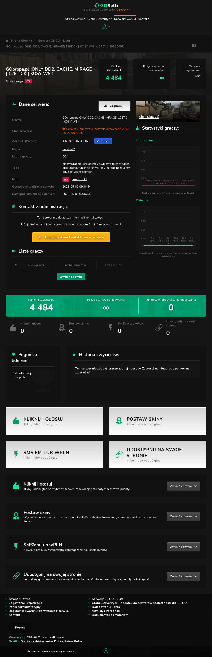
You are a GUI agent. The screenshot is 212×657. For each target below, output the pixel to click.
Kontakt (143, 19)
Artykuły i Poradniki (106, 611)
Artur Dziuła (54, 641)
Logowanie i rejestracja (25, 603)
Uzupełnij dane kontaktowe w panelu (71, 237)
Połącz (103, 141)
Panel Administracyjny (24, 607)
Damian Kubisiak (32, 641)
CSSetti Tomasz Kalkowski (45, 637)
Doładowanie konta (106, 607)
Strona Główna (75, 19)
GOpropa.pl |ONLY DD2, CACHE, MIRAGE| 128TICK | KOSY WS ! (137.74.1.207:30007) (65, 47)
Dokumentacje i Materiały (110, 615)
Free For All (79, 179)
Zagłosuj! (114, 106)
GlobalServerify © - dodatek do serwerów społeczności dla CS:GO (139, 603)
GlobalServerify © (100, 19)
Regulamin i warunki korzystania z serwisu (39, 611)
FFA (66, 179)
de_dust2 (68, 149)
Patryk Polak (73, 641)
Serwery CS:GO (125, 19)
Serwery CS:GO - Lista (54, 41)
